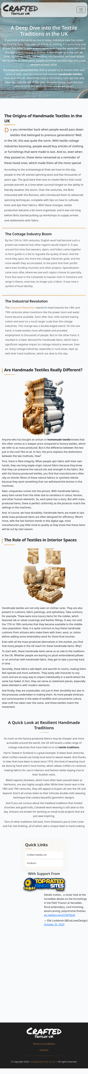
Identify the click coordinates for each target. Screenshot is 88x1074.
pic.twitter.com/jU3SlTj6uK (59, 915)
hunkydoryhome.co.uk (42, 1061)
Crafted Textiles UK (37, 854)
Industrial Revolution (22, 307)
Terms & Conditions (44, 1043)
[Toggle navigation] (81, 10)
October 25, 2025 (54, 924)
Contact (44, 1050)
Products (31, 863)
